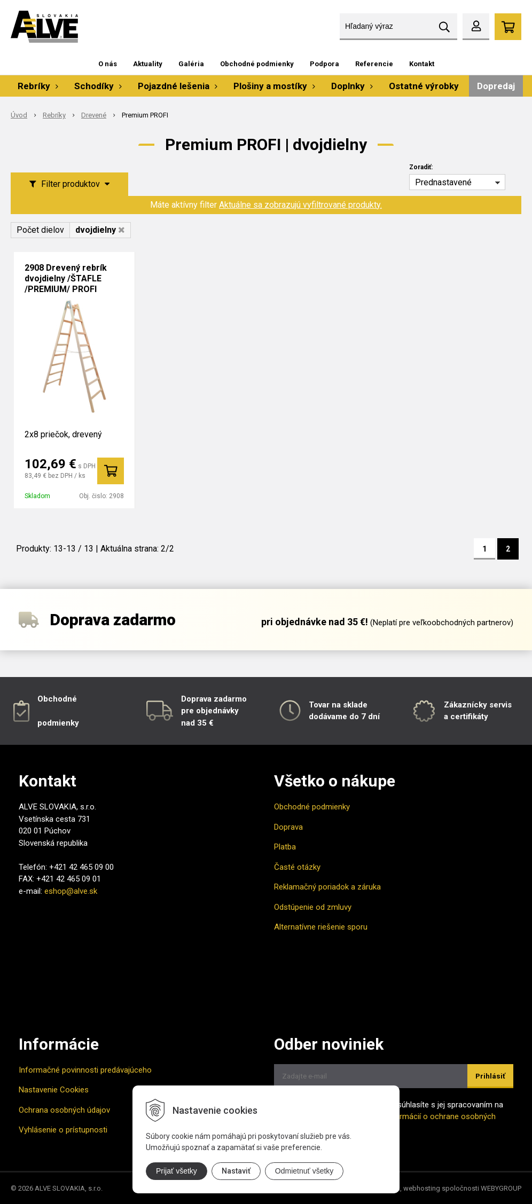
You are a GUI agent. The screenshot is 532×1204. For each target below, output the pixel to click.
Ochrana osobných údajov (64, 1110)
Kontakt (421, 64)
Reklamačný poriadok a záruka (327, 887)
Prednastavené (443, 182)
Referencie (374, 64)
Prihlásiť (490, 1076)
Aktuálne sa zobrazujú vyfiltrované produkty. (300, 205)
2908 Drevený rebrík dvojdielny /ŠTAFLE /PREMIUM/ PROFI (66, 278)
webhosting (421, 1188)
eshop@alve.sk (70, 891)
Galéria (191, 64)
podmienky (58, 723)
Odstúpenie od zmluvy (312, 907)
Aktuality (147, 64)
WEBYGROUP (501, 1188)
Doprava (288, 827)
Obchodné (57, 699)
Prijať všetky (176, 1171)
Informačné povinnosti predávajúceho (85, 1070)
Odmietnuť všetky (304, 1171)
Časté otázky (297, 867)
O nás (107, 64)
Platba (285, 847)
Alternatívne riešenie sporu (320, 927)
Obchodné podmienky (257, 64)
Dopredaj (496, 86)
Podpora (324, 64)
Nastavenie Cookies (54, 1090)
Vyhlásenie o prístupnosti (63, 1130)
